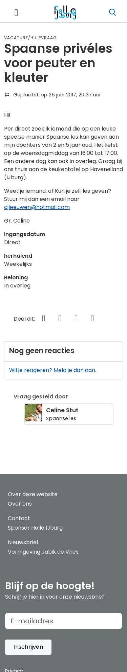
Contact (19, 518)
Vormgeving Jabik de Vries (43, 552)
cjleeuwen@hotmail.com (37, 207)
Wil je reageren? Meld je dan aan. (52, 370)
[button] (28, 647)
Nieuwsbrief (23, 542)
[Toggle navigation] (16, 12)
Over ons (20, 504)
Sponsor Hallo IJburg (35, 528)
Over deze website (33, 494)
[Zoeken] (112, 12)
